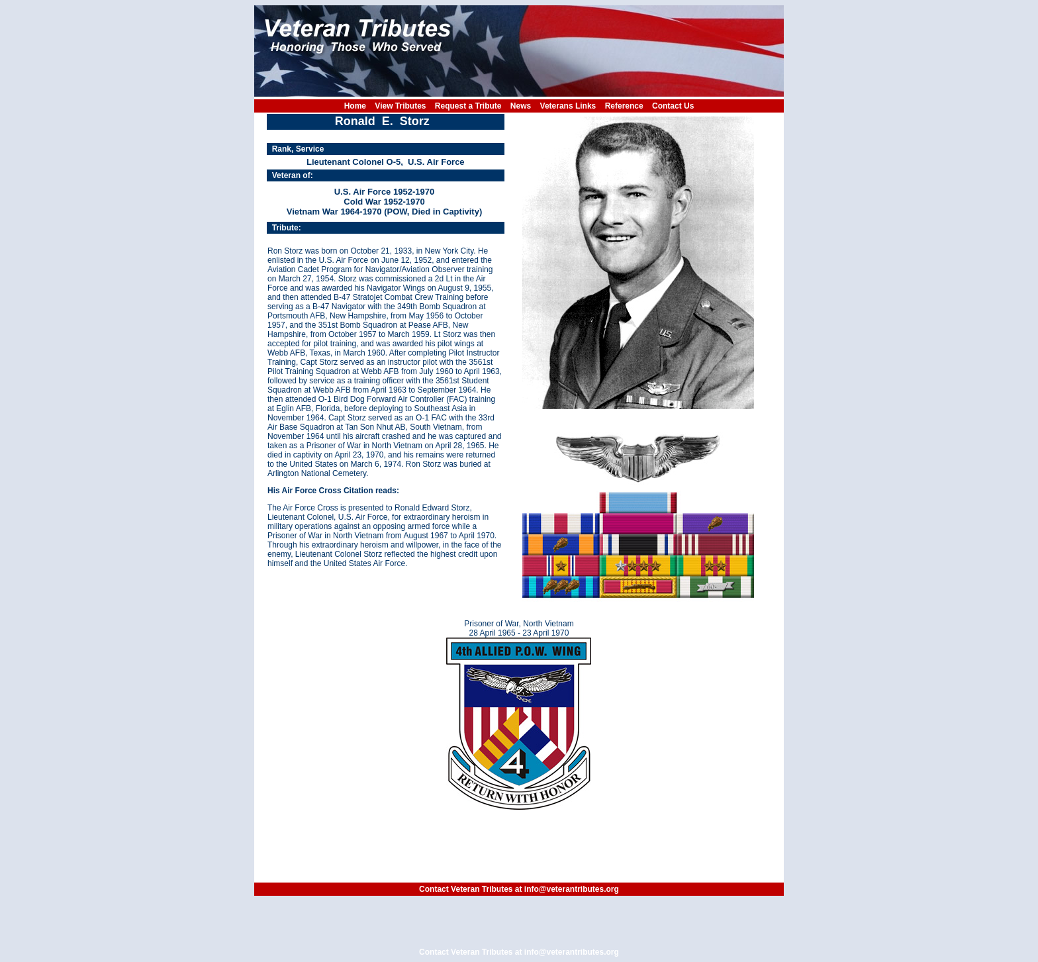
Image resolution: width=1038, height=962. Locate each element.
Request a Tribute (468, 106)
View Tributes (400, 106)
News (520, 106)
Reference (624, 106)
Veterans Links (568, 106)
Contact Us (673, 106)
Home (355, 106)
